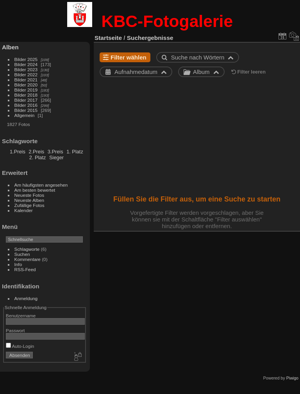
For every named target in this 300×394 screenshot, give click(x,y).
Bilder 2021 (26, 79)
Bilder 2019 (26, 89)
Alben (10, 47)
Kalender (23, 210)
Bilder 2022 (26, 74)
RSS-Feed (25, 269)
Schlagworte (27, 249)
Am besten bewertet (34, 190)
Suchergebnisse (150, 37)
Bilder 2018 (26, 94)
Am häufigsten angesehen (41, 184)
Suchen (22, 254)
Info (18, 264)
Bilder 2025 (26, 59)
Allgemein (24, 115)
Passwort (15, 330)
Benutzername (21, 315)
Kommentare (27, 259)
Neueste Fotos (29, 195)
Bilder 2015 (26, 110)
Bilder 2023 (26, 69)
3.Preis (55, 152)
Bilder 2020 (26, 84)
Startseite (108, 37)
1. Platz (74, 152)
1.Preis (17, 152)
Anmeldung (26, 298)
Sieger (56, 157)
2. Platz (37, 157)
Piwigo (292, 378)
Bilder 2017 (26, 100)
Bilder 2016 (26, 105)
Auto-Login (20, 346)
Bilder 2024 (26, 64)
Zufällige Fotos (29, 205)
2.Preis (36, 152)
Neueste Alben (29, 200)
